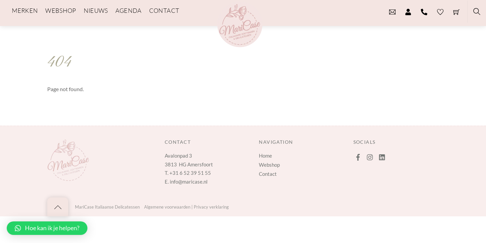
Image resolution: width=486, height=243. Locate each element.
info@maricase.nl (189, 182)
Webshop (269, 165)
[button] (47, 228)
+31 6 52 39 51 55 (190, 173)
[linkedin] (382, 156)
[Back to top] (57, 206)
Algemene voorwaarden (167, 207)
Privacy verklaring (211, 207)
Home (265, 156)
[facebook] (358, 156)
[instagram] (370, 156)
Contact (268, 174)
